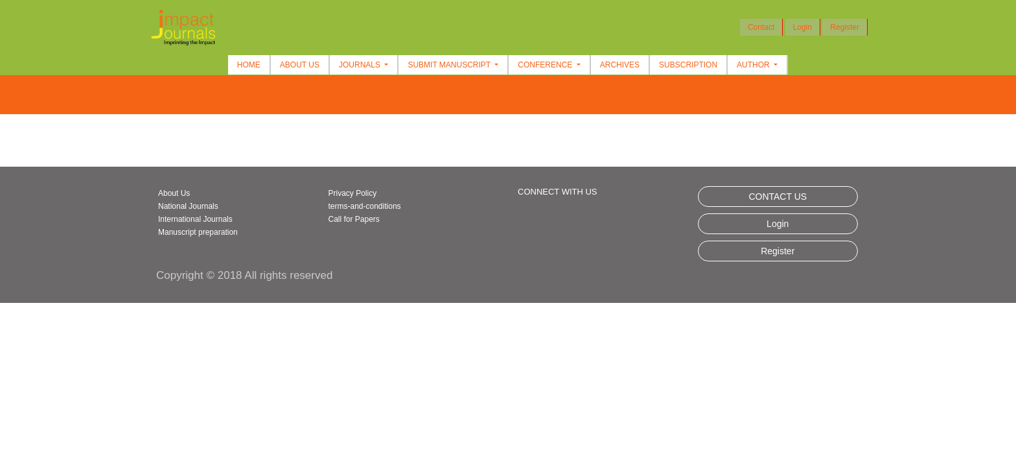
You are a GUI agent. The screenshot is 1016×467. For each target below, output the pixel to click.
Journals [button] (360, 64)
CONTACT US (777, 196)
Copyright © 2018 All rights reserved (244, 275)
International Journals (195, 219)
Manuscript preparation (198, 232)
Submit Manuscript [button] (450, 64)
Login (802, 27)
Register (844, 27)
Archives (620, 64)
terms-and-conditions (365, 206)
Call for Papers (354, 219)
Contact (761, 27)
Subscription (688, 64)
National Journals (188, 206)
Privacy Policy (353, 193)
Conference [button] (546, 64)
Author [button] (754, 64)
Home (248, 64)
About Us (299, 64)
